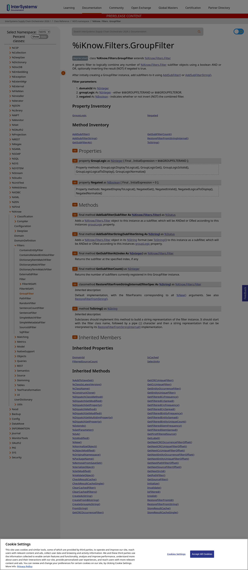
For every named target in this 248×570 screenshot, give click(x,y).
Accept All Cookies (202, 560)
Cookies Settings (176, 560)
